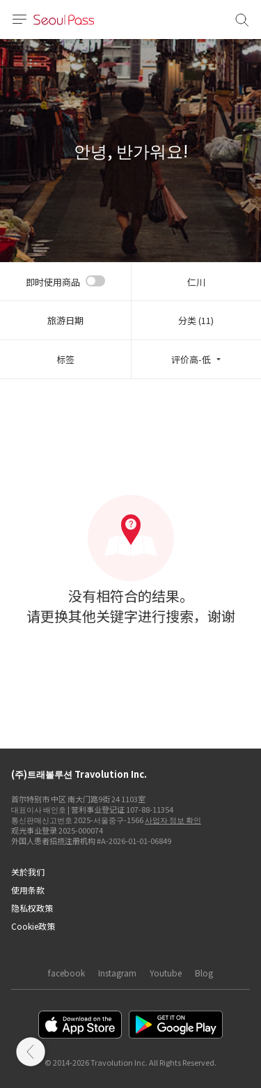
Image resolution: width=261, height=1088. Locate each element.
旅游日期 (65, 320)
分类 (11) (196, 320)
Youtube (166, 973)
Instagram (117, 973)
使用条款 (28, 890)
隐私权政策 (32, 908)
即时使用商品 (53, 282)
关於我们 (28, 872)
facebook (66, 973)
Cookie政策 (33, 926)
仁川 (196, 282)
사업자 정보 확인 (173, 819)
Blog (204, 973)
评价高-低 (191, 359)
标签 (65, 359)
